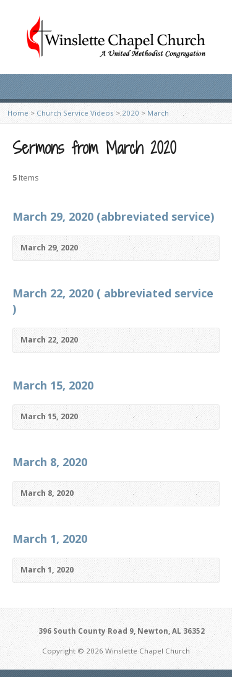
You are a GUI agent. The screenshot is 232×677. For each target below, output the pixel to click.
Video (96, 248)
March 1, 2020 (49, 538)
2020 (130, 112)
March (158, 112)
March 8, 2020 (49, 461)
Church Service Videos (75, 112)
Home (17, 112)
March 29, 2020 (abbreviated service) (113, 216)
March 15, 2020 (52, 385)
